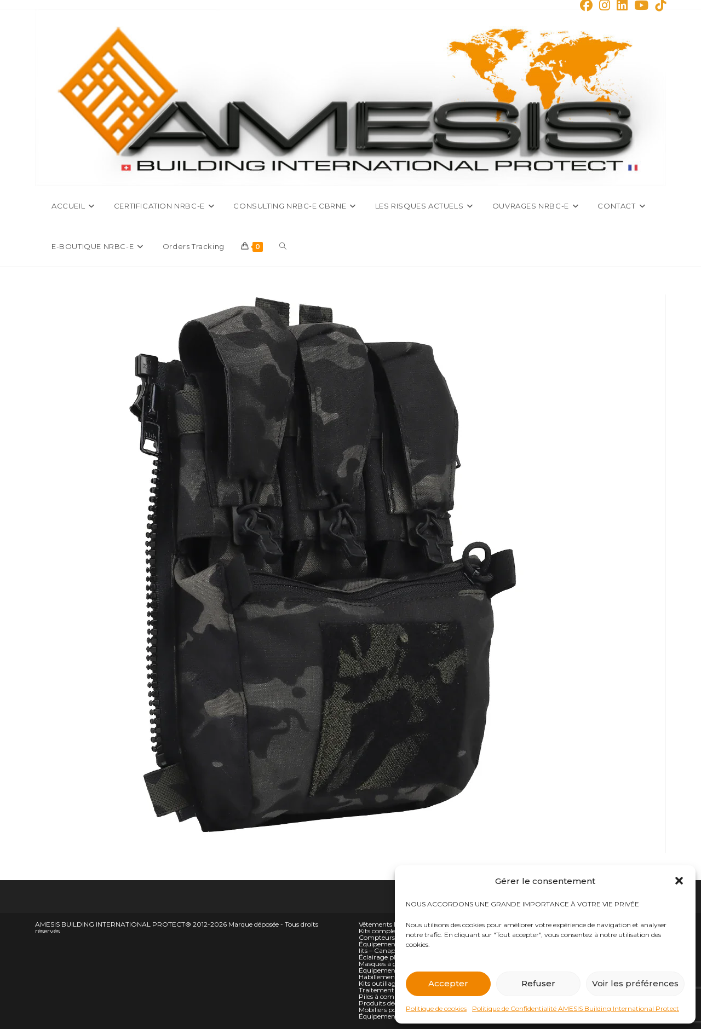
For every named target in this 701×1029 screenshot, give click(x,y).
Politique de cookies (436, 1008)
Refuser (538, 983)
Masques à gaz (382, 963)
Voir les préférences (635, 983)
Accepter (448, 983)
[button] (679, 880)
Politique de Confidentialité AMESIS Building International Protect (575, 1008)
